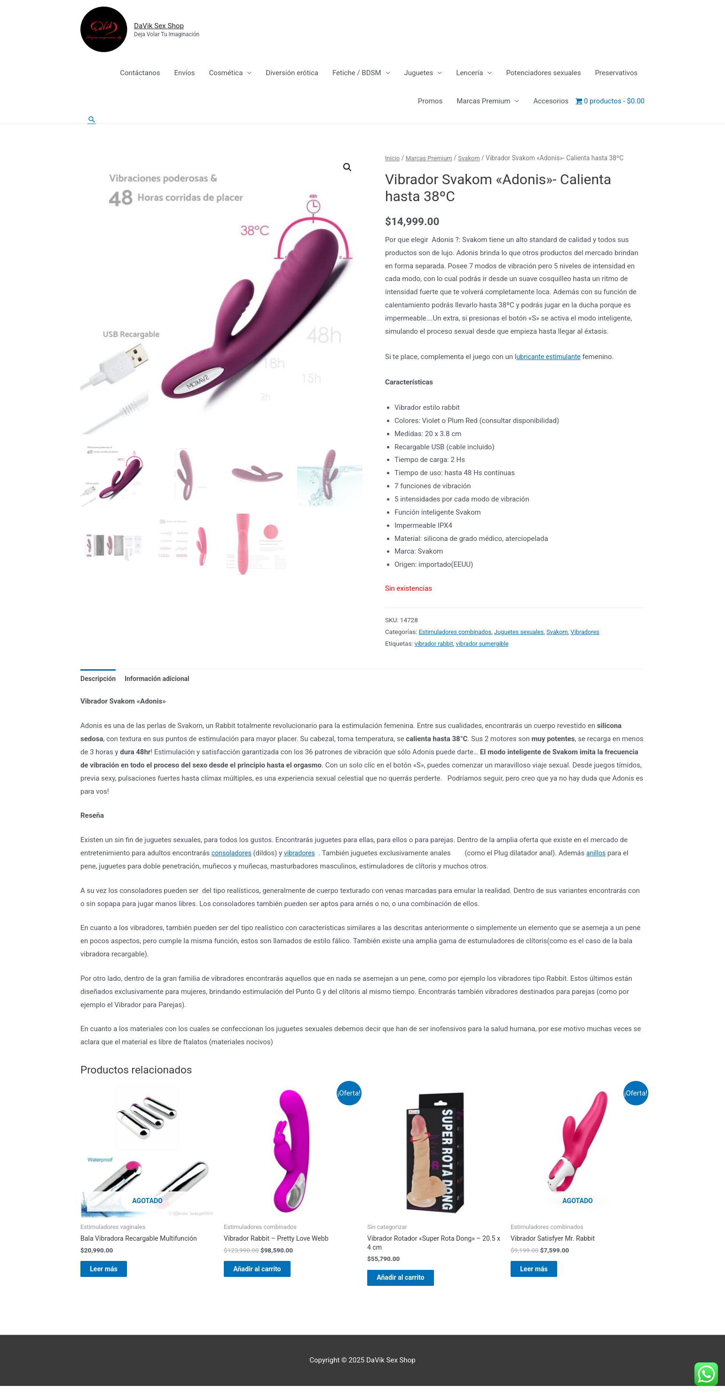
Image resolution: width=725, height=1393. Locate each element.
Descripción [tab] (99, 680)
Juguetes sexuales (525, 633)
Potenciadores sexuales (543, 74)
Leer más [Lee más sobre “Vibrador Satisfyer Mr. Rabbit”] (544, 1273)
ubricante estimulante (551, 358)
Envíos (184, 74)
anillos (601, 855)
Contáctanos (140, 74)
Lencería (469, 74)
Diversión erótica (292, 74)
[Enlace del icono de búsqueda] (92, 120)
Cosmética (226, 74)
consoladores (233, 855)
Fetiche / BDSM (356, 74)
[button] (347, 169)
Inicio (393, 159)
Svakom (473, 159)
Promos (430, 102)
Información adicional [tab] (161, 680)
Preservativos (616, 74)
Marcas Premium (483, 102)
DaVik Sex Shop (167, 25)
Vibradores (595, 633)
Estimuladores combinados (457, 633)
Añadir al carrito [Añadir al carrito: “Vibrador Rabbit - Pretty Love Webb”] (268, 1273)
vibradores (302, 855)
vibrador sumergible (486, 645)
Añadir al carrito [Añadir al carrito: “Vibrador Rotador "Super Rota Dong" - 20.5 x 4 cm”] (411, 1283)
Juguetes (418, 74)
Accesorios (550, 102)
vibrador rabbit (435, 645)
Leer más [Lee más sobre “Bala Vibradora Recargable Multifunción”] (113, 1273)
